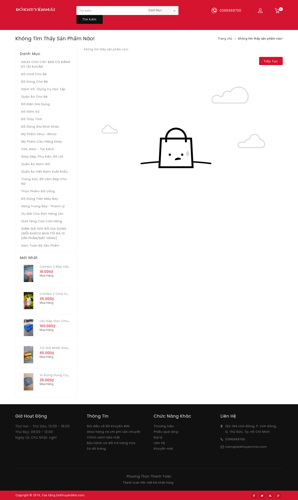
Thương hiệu (164, 426)
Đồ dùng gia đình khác (40, 126)
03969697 (233, 439)
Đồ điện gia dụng (35, 104)
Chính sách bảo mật (103, 437)
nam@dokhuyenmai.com (246, 446)
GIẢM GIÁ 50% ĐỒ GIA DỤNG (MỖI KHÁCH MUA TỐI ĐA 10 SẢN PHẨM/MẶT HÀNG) (43, 233)
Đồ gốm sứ (30, 111)
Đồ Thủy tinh (31, 119)
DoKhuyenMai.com (70, 495)
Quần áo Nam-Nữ (35, 164)
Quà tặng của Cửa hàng (41, 221)
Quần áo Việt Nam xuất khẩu (44, 171)
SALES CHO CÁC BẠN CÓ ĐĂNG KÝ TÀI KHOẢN (46, 64)
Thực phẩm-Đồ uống (38, 191)
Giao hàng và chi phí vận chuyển (114, 432)
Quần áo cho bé (34, 96)
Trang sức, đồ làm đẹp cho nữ (44, 181)
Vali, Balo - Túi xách (37, 149)
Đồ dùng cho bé (34, 81)
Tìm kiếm (90, 19)
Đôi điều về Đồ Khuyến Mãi (108, 426)
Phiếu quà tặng (166, 432)
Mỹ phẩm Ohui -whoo (39, 134)
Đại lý (158, 437)
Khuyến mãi (163, 448)
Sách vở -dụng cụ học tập (43, 89)
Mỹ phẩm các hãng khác (42, 141)
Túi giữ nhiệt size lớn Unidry (63, 348)
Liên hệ (159, 443)
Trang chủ (225, 38)
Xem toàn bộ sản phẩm (40, 245)
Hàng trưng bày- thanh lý (43, 206)
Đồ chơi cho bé (34, 74)
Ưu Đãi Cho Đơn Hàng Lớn (42, 213)
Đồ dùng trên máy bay (39, 198)
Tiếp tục (271, 61)
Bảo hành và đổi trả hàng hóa (111, 443)
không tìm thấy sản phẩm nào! (260, 38)
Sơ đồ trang (96, 448)
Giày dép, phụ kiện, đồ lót (42, 156)
